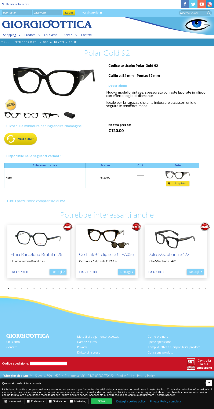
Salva (101, 401)
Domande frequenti (15, 4)
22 (142, 288)
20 (129, 288)
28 (180, 288)
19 (123, 288)
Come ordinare (158, 336)
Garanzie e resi (87, 342)
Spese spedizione (159, 342)
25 (161, 288)
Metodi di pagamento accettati (98, 336)
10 (66, 288)
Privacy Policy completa (165, 401)
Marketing (78, 401)
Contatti (86, 35)
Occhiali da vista (53, 42)
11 (72, 288)
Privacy (82, 347)
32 (205, 288)
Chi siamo (51, 35)
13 (85, 288)
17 (110, 288)
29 (186, 288)
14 (91, 288)
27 (174, 288)
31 (199, 288)
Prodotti (30, 35)
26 (167, 288)
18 (117, 288)
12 (78, 288)
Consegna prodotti (160, 352)
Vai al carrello (92, 12)
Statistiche (57, 401)
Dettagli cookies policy (131, 401)
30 (193, 288)
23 (148, 288)
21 (136, 288)
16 (104, 288)
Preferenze (35, 401)
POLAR (73, 42)
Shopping (9, 35)
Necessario (13, 401)
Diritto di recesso (89, 352)
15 (97, 288)
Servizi (68, 35)
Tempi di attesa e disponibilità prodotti (174, 347)
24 (155, 288)
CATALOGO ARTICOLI (26, 42)
